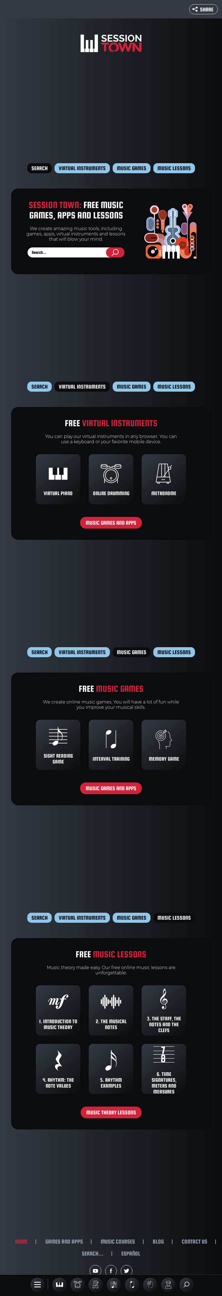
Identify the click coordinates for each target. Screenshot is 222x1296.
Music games (131, 168)
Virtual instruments (82, 168)
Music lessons (174, 168)
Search (39, 168)
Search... (92, 1253)
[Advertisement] (111, 109)
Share (202, 9)
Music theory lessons (111, 1112)
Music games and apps (111, 523)
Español (130, 1253)
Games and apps (64, 1241)
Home (21, 1241)
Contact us (194, 1241)
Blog (158, 1241)
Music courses (118, 1241)
